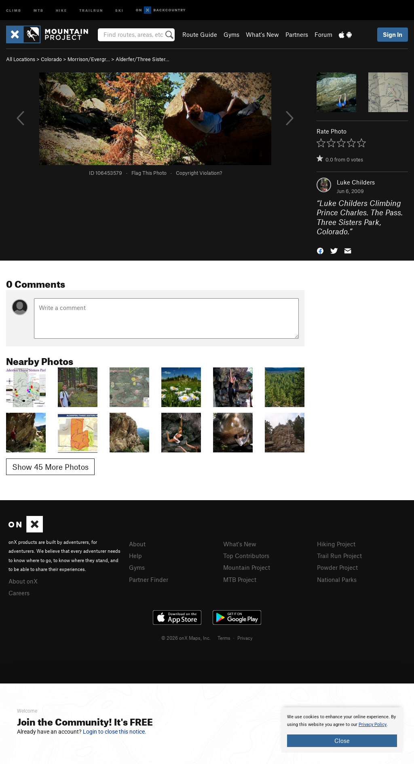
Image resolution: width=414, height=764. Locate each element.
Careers (19, 592)
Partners (296, 34)
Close (342, 740)
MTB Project (239, 579)
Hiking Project (336, 544)
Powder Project (337, 567)
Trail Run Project (339, 555)
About (137, 544)
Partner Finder (148, 579)
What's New (262, 34)
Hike (61, 10)
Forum (323, 34)
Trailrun (91, 10)
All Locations (20, 59)
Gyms (231, 34)
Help (135, 555)
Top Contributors (246, 555)
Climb (13, 10)
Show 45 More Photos (50, 466)
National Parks (337, 579)
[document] (342, 730)
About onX (23, 581)
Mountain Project (246, 567)
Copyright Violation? (199, 173)
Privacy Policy (373, 724)
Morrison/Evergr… (89, 59)
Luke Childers (356, 182)
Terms (224, 638)
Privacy (245, 638)
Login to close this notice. (114, 731)
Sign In (392, 34)
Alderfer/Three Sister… (142, 59)
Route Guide (199, 34)
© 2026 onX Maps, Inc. (186, 638)
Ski (119, 10)
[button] (320, 250)
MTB (39, 10)
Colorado (51, 59)
